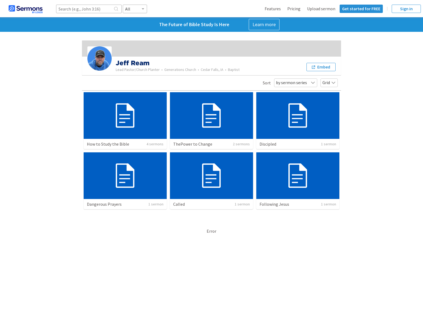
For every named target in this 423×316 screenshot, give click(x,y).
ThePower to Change (192, 144)
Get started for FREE (361, 8)
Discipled (268, 144)
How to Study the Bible (108, 144)
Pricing (294, 8)
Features (273, 8)
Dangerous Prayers (104, 204)
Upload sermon (321, 8)
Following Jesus (274, 204)
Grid (329, 82)
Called (179, 204)
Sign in (406, 8)
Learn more (264, 24)
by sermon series (295, 82)
